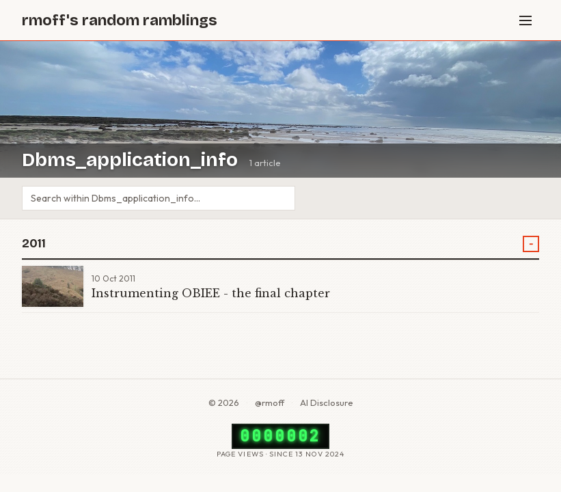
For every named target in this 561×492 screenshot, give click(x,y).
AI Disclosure (326, 402)
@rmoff (269, 402)
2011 (34, 243)
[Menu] (525, 20)
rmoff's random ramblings (119, 20)
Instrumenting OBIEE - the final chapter (211, 293)
